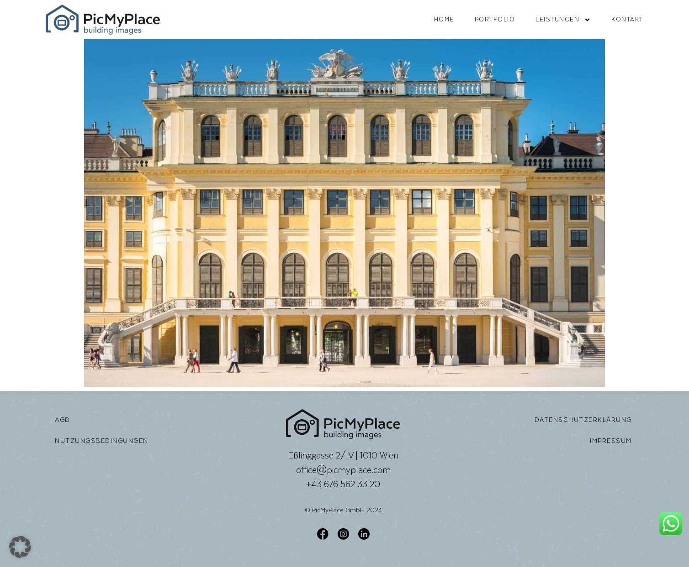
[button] (20, 547)
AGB (62, 419)
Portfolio (495, 19)
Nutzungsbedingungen (101, 440)
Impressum (611, 440)
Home (444, 19)
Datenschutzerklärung (583, 419)
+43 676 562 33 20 (343, 484)
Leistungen (563, 20)
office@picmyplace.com (343, 470)
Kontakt (627, 19)
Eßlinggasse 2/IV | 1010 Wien (343, 455)
